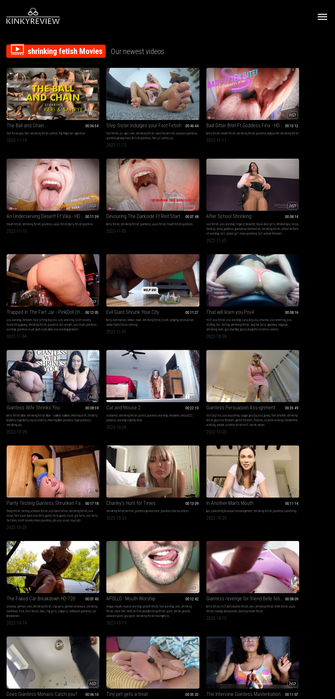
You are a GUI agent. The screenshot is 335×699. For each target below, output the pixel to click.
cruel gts (172, 295)
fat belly (300, 195)
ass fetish (13, 190)
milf (206, 190)
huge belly (322, 195)
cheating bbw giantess (300, 200)
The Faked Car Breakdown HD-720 (36, 355)
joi (87, 114)
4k (73, 448)
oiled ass (254, 462)
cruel (289, 457)
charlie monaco (247, 367)
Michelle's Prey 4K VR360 (97, 440)
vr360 (112, 457)
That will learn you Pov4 (228, 183)
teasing (103, 448)
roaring (113, 538)
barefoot (274, 534)
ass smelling (222, 195)
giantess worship (82, 204)
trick (55, 367)
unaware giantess (103, 119)
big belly (310, 195)
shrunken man (171, 543)
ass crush (123, 200)
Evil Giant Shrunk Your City (164, 183)
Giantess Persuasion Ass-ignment (101, 269)
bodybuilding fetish (92, 372)
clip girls (26, 372)
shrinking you (288, 204)
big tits (83, 276)
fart (249, 195)
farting (256, 195)
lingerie (40, 190)
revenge (191, 367)
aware (302, 543)
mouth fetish (160, 114)
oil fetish (242, 457)
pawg (118, 195)
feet (27, 114)
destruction (162, 195)
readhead (45, 367)
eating (110, 453)
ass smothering (239, 362)
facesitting (107, 195)
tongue (76, 362)
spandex (245, 200)
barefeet (282, 538)
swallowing (175, 534)
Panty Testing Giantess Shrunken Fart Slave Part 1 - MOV (167, 269)
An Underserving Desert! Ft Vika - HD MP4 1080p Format (233, 106)
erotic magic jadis (303, 548)
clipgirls (38, 372)
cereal (141, 462)
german (21, 362)
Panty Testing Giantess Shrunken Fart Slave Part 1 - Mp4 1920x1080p (36, 526)
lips (102, 453)
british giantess (96, 123)
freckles (106, 286)
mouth (84, 362)
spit (92, 114)
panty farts (170, 286)
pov (21, 114)
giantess (143, 119)
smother (254, 362)
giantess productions (244, 276)
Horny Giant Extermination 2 (100, 526)
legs (254, 448)
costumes (12, 276)
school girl (51, 204)
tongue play (174, 548)
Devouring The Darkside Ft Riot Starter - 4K (299, 106)
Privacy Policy (190, 629)
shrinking (209, 204)
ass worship (27, 190)
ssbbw (273, 195)
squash (213, 367)
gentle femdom (91, 286)
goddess (12, 200)
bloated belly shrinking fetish (229, 538)
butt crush (118, 204)
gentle (310, 543)
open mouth (155, 543)
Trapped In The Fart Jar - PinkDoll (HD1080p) (101, 183)
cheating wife (286, 195)
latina (37, 195)
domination (151, 190)
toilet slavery (91, 195)
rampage (103, 538)
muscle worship (98, 362)
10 (223, 589)
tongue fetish (161, 448)
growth (125, 372)
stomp (76, 538)
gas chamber (229, 204)
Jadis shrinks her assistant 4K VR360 (299, 526)
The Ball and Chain (25, 106)
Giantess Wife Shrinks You (296, 183)
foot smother (87, 281)
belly (140, 190)
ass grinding (240, 453)
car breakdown (26, 376)
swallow (77, 119)
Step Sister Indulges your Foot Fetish (101, 106)
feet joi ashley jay (117, 123)
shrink (116, 372)
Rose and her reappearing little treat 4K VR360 (299, 440)
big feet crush (88, 538)
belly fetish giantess (224, 119)
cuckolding (280, 276)
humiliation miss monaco (219, 372)
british (88, 119)
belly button (144, 534)
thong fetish (145, 276)
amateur (208, 195)
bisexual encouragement (301, 276)
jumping (150, 195)
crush (141, 195)
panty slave (185, 286)
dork (218, 204)
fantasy (46, 195)
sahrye (54, 114)
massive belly (278, 200)
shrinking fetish (39, 114)
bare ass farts (154, 286)
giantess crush (102, 204)
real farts (151, 290)
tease (60, 190)
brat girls (12, 195)
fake (17, 372)
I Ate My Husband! (156, 526)
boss (35, 448)
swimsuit (228, 462)
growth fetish (116, 362)
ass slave (178, 281)
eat (283, 457)
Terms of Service (148, 629)
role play (227, 453)
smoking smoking (17, 453)
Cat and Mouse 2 (24, 269)
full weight (109, 200)
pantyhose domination (30, 200)
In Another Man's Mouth (293, 269)
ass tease (241, 462)
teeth (123, 367)
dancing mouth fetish (164, 372)
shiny (55, 195)
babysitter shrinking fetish (165, 119)
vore (98, 114)
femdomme (89, 290)
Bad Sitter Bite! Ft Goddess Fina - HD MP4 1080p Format (167, 106)
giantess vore (146, 457)
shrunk (111, 290)
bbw (286, 190)
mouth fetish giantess (290, 119)
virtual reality (97, 457)
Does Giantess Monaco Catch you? (233, 355)
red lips (216, 462)
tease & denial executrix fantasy (241, 467)
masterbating (36, 453)
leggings (256, 200)
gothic (273, 538)
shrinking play (157, 552)
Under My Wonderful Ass (229, 440)
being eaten (144, 372)
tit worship (31, 204)
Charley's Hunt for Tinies (228, 269)
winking (101, 290)
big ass (118, 190)
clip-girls (58, 362)
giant (108, 372)
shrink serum (93, 295)
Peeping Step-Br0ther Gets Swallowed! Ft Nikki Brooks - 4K (233, 526)
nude (170, 190)
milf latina (182, 457)
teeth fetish (164, 367)
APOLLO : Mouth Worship (96, 355)
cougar (110, 276)
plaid (241, 204)
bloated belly (183, 453)
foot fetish (13, 114)
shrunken (22, 281)
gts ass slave (158, 295)
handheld (285, 548)
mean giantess (212, 467)
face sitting (106, 190)
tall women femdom (30, 209)
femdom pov (25, 195)
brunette (50, 190)
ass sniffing (238, 195)
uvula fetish (179, 367)
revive (279, 462)
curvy (242, 190)
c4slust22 (35, 281)
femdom (93, 190)
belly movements (165, 457)
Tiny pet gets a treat (290, 355)
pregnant (143, 543)
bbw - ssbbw (316, 190)
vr (107, 457)
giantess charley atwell (218, 281)
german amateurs (17, 367)
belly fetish (144, 114)
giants (42, 276)
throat (84, 453)
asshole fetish (170, 276)
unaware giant (80, 376)
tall (41, 204)
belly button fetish (169, 362)
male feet (114, 367)
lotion (207, 448)
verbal (162, 190)
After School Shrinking (29, 183)
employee (57, 448)
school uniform (15, 204)
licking (89, 448)
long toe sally (231, 200)
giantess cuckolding (289, 281)
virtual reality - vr (311, 453)
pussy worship (212, 453)
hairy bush (45, 448)
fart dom (163, 290)
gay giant (95, 376)
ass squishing (96, 276)
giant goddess (158, 548)
